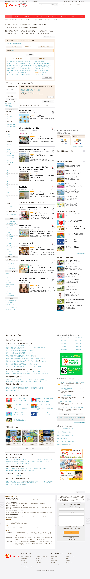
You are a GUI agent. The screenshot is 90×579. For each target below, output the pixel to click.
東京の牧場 (35, 499)
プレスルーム (39, 560)
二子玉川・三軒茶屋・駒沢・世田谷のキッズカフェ (18, 363)
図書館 (12, 68)
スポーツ (7, 275)
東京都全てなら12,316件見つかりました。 (30, 92)
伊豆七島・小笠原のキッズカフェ (38, 366)
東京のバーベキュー (23, 499)
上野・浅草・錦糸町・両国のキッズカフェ (41, 347)
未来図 (67, 558)
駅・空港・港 (10, 74)
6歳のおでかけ (64, 346)
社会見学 (34, 65)
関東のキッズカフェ (11, 372)
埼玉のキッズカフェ (11, 373)
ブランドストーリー (70, 556)
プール (17, 68)
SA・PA (44, 72)
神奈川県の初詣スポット (35, 381)
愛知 (32, 19)
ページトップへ (80, 492)
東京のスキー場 (17, 516)
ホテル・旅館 (34, 68)
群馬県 (70, 417)
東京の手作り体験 (16, 503)
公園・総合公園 (41, 67)
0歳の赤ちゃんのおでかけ (64, 337)
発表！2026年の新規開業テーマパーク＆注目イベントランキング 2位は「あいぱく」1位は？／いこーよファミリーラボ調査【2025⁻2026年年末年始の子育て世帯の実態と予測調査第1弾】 (33, 534)
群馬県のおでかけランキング (13, 461)
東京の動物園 (15, 499)
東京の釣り (30, 499)
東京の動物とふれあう (25, 503)
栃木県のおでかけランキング (45, 459)
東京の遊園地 (8, 499)
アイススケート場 (11, 70)
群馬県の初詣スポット (34, 380)
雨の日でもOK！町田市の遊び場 (65, 435)
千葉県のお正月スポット (25, 388)
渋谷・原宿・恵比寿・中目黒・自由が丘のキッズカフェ (19, 350)
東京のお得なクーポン (10, 507)
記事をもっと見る (30, 448)
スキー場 (41, 68)
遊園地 (15, 61)
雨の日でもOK (65, 4)
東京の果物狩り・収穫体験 (11, 517)
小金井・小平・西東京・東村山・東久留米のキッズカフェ (20, 358)
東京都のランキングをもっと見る (71, 414)
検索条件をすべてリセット (48, 36)
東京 (19, 19)
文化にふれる (42, 468)
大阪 (45, 19)
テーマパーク (21, 61)
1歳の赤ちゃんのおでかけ (78, 337)
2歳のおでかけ (64, 340)
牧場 (39, 61)
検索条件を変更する (48, 101)
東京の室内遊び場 (19, 512)
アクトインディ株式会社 (67, 553)
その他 (41, 74)
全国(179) (9, 43)
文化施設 (13, 67)
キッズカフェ (38, 72)
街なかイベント (9, 291)
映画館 (47, 67)
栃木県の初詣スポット (23, 380)
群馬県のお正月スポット (37, 387)
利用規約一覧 (24, 558)
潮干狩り (21, 65)
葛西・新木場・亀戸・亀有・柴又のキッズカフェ (18, 361)
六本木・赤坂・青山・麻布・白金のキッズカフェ (18, 366)
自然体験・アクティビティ (32, 74)
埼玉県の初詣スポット (46, 380)
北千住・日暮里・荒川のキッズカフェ (40, 361)
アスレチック (26, 67)
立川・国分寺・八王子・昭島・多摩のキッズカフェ (18, 345)
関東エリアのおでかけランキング (14, 459)
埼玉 (27, 19)
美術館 (8, 67)
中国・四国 (55, 19)
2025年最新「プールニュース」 (11, 305)
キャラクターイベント (10, 295)
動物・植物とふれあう (24, 468)
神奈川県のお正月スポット (12, 390)
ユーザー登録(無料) (76, 1)
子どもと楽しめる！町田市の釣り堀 (65, 441)
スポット (8, 16)
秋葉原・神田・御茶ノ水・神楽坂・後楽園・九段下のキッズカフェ (22, 364)
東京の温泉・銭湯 (9, 516)
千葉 (24, 19)
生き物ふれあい (9, 277)
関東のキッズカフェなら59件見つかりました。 (31, 89)
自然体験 (7, 273)
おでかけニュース (63, 16)
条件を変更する (30, 54)
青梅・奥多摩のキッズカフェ (13, 360)
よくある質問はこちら (71, 537)
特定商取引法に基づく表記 (26, 567)
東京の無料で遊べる (20, 507)
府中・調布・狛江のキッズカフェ (43, 358)
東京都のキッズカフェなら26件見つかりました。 (31, 90)
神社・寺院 (19, 67)
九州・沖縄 (61, 19)
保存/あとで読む (66, 1)
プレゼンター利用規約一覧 (41, 556)
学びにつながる (34, 468)
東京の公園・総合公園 (46, 507)
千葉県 (78, 417)
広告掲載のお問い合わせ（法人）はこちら (71, 528)
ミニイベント (8, 293)
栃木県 (66, 417)
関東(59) (15, 43)
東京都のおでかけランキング (13, 463)
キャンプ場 (22, 63)
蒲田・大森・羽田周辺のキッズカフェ (30, 360)
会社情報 (68, 560)
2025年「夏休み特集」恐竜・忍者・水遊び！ (11, 301)
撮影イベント (8, 282)
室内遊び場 (9, 61)
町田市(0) (13, 50)
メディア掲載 (39, 562)
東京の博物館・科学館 (34, 512)
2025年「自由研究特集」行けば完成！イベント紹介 (11, 308)
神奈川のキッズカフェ (43, 373)
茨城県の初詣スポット (11, 380)
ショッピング (30, 70)
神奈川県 (71, 419)
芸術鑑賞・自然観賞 (10, 284)
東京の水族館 (49, 512)
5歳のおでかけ (78, 343)
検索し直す (50, 97)
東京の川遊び (8, 508)
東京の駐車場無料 (28, 507)
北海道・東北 (8, 19)
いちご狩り (9, 65)
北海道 (12, 19)
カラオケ (22, 72)
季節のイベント (9, 286)
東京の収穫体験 (34, 503)
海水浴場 (22, 68)
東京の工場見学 (9, 503)
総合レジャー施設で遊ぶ (12, 468)
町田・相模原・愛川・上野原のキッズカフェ (17, 348)
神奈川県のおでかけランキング (28, 463)
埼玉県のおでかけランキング (28, 461)
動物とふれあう (72, 4)
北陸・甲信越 (38, 19)
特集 (82, 16)
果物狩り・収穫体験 (47, 63)
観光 (47, 70)
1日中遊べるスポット (81, 4)
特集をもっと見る (81, 253)
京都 (48, 19)
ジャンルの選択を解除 (47, 77)
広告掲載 (23, 560)
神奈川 (21, 19)
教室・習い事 (38, 70)
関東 (16, 19)
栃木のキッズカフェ (32, 372)
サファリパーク (33, 61)
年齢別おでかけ (50, 16)
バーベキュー (29, 63)
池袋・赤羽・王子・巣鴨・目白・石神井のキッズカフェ (19, 352)
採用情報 (53, 562)
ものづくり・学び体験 (10, 288)
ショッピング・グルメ (10, 280)
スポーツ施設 (33, 67)
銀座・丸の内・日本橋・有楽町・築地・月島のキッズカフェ (20, 355)
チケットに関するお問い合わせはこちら (71, 536)
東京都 (82, 417)
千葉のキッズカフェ (21, 373)
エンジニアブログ (55, 564)
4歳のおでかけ (64, 343)
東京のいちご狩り (43, 516)
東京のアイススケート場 (26, 516)
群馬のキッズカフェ (42, 372)
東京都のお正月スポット (37, 388)
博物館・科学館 (27, 65)
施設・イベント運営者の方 (26, 556)
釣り (35, 63)
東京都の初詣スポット (23, 381)
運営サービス (54, 560)
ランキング (39, 16)
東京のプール (41, 499)
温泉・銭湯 (27, 68)
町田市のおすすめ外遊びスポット (65, 444)
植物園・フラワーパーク (13, 63)
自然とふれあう (10, 470)
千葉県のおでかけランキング (42, 461)
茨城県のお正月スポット (12, 387)
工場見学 (40, 65)
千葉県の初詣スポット (11, 381)
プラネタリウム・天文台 (13, 72)
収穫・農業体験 (18, 470)
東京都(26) (20, 43)
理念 (52, 558)
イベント (16, 16)
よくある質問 (39, 558)
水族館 (42, 61)
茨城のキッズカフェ (21, 372)
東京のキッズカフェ (32, 373)
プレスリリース (69, 562)
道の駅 (43, 70)
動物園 (26, 61)
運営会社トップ (54, 556)
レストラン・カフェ (21, 70)
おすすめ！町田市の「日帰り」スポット (66, 428)
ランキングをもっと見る (79, 422)
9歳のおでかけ (78, 349)
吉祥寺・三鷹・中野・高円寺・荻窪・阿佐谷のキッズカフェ (20, 356)
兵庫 (50, 19)
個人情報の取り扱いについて (71, 526)
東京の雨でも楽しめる (10, 512)
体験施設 (45, 65)
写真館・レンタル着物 (19, 74)
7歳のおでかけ (78, 346)
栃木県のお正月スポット (25, 387)
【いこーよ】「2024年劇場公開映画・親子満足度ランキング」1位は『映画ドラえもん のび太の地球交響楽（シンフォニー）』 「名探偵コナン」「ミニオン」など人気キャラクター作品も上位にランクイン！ (33, 543)
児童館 (8, 68)
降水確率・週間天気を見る (79, 146)
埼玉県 (74, 417)
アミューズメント (29, 72)
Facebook (23, 564)
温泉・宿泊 (31, 470)
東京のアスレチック (37, 507)
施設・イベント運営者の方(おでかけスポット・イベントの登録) (26, 527)
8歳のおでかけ (64, 349)
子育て (74, 16)
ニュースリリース (25, 562)
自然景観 (39, 63)
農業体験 (15, 65)
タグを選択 (11, 99)
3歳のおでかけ (78, 340)
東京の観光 (47, 499)
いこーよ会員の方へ (71, 539)
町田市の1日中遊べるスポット (64, 438)
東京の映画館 (26, 512)
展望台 (50, 65)
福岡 (65, 19)
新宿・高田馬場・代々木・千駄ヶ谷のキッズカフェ (18, 353)
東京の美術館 (43, 512)
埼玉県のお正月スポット (12, 388)
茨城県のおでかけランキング (30, 459)
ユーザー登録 (8, 527)
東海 (30, 19)
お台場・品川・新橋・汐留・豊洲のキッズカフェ (18, 347)
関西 (43, 19)
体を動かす (25, 470)
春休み (60, 4)
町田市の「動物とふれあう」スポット (66, 432)
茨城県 (62, 417)
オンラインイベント (27, 16)
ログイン (83, 1)
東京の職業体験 (42, 503)
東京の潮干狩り (35, 516)
